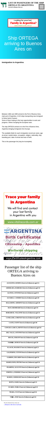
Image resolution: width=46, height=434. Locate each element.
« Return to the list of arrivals (12, 404)
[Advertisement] (23, 88)
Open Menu (42, 7)
